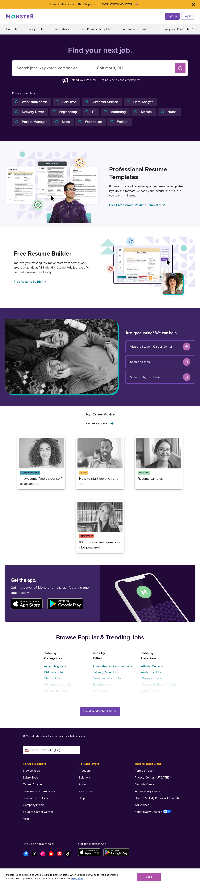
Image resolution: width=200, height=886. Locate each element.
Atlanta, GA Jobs (152, 666)
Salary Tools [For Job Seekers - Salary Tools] (31, 777)
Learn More (77, 878)
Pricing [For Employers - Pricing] (83, 784)
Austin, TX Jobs (151, 672)
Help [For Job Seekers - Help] (26, 819)
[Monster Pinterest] (60, 855)
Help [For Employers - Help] (82, 798)
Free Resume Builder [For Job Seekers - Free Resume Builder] (36, 798)
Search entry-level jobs (160, 377)
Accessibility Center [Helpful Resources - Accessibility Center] (148, 791)
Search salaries (160, 362)
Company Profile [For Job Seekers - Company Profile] (34, 805)
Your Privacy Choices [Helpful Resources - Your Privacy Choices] (153, 812)
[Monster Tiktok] (69, 855)
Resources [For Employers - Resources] (86, 791)
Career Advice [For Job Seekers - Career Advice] (32, 784)
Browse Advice (100, 423)
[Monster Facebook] (27, 855)
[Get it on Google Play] (117, 852)
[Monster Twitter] (35, 855)
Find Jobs (12, 29)
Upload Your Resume (83, 80)
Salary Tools (35, 29)
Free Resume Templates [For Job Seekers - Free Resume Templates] (39, 791)
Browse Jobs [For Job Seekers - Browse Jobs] (31, 771)
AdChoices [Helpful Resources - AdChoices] (142, 805)
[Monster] (20, 16)
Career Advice (61, 29)
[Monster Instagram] (44, 855)
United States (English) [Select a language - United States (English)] (51, 750)
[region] (100, 877)
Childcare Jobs (53, 672)
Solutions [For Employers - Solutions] (85, 777)
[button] (180, 68)
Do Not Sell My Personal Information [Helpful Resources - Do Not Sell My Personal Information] (158, 798)
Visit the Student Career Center (160, 346)
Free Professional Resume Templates (137, 205)
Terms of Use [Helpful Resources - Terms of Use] (144, 771)
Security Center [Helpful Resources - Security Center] (145, 784)
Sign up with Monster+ (120, 4)
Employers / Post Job (177, 29)
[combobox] (52, 68)
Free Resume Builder (135, 29)
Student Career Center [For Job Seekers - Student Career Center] (38, 812)
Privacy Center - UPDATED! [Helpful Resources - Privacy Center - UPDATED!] (153, 777)
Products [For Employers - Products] (85, 771)
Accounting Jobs (55, 666)
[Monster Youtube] (52, 855)
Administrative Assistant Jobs (112, 666)
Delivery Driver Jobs (106, 672)
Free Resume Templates (97, 29)
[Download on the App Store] (90, 852)
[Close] (193, 4)
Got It (149, 876)
